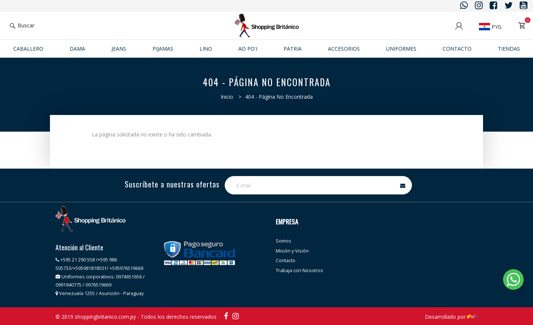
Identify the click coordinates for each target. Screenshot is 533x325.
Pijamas (162, 48)
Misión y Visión (292, 251)
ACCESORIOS (344, 48)
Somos (283, 241)
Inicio (227, 96)
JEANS (118, 48)
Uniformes (401, 48)
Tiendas (509, 48)
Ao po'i (247, 48)
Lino (206, 48)
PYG (490, 26)
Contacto (457, 48)
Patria (293, 48)
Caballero (28, 48)
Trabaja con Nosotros (299, 270)
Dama (77, 48)
